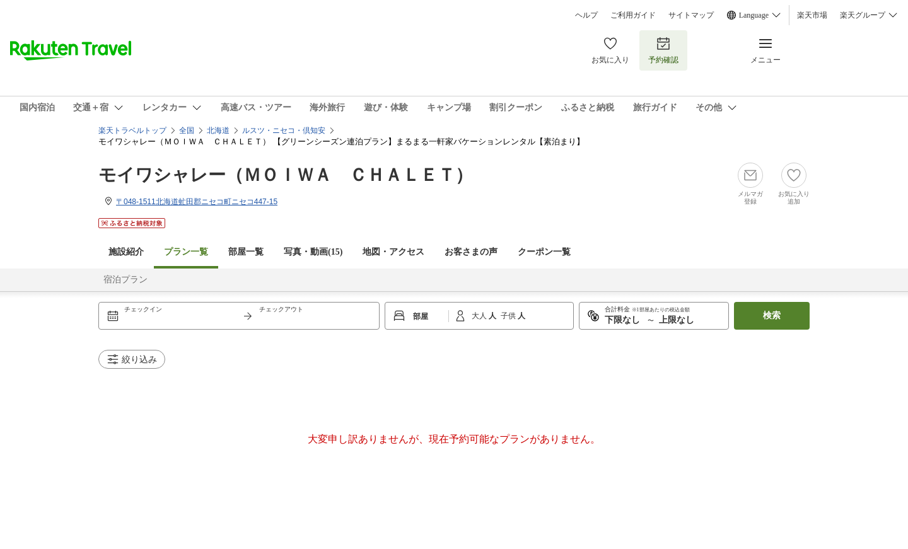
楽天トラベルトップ (132, 130)
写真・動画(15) (313, 252)
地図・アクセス (393, 252)
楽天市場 (812, 15)
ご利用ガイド (633, 15)
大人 (480, 315)
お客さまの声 (471, 252)
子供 (509, 315)
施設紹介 (126, 252)
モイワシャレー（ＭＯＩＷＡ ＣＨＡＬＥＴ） (285, 175)
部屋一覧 (246, 252)
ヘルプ (586, 15)
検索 (772, 315)
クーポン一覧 (544, 252)
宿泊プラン (125, 279)
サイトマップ (691, 15)
